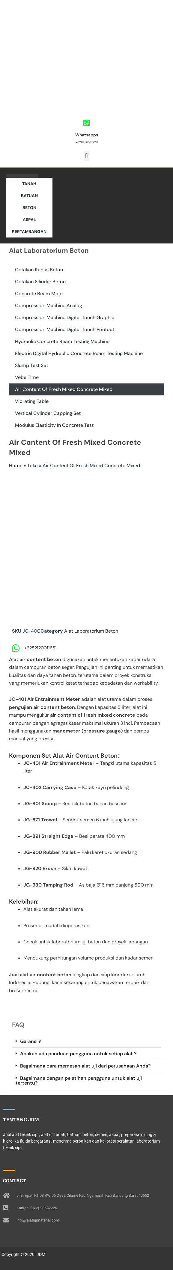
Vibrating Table (32, 401)
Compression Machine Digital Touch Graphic (64, 317)
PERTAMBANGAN (29, 231)
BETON (29, 207)
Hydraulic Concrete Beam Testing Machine (62, 341)
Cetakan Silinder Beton (40, 281)
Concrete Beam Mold (39, 293)
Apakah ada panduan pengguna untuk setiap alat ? (78, 1053)
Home (15, 465)
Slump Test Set (31, 365)
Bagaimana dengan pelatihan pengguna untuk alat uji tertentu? (79, 1080)
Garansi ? (30, 1041)
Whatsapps (86, 135)
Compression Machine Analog (48, 305)
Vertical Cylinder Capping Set (48, 413)
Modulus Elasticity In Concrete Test (54, 425)
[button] (86, 156)
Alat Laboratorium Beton (91, 631)
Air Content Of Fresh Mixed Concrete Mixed (63, 389)
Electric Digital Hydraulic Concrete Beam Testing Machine (79, 353)
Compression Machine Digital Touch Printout (64, 329)
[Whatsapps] (86, 123)
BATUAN (29, 195)
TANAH (29, 183)
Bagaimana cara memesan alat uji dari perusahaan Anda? (85, 1066)
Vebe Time (27, 377)
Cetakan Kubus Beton (39, 270)
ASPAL (29, 219)
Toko (32, 465)
